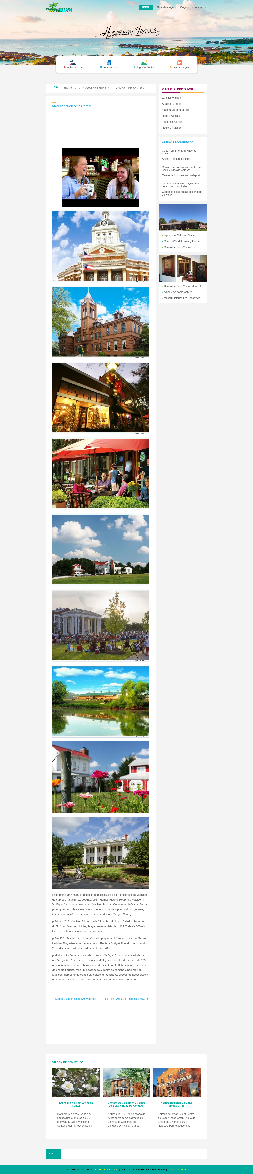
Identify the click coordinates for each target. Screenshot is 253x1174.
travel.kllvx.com (106, 1169)
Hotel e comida (171, 115)
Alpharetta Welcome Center (180, 235)
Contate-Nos (176, 1169)
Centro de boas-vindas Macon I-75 (184, 286)
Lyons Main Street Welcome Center (76, 1104)
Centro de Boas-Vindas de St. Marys (184, 247)
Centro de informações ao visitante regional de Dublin (78, 998)
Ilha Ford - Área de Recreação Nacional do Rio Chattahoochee (125, 998)
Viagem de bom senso (193, 7)
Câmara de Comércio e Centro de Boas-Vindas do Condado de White (126, 1104)
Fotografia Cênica (172, 121)
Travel (68, 88)
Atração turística (171, 103)
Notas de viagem (172, 127)
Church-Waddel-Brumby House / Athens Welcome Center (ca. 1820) (184, 241)
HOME (146, 7)
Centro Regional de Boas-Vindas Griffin (177, 1104)
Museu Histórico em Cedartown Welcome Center (184, 298)
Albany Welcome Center (178, 292)
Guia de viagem (166, 7)
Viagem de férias (94, 88)
